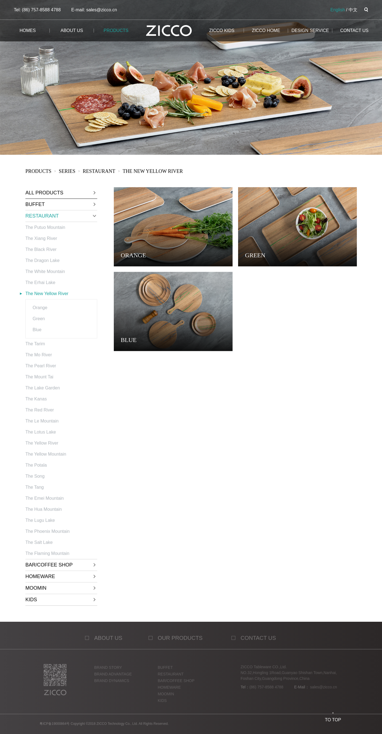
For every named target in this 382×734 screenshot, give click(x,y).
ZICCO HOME (266, 30)
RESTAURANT (99, 172)
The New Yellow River (152, 172)
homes (28, 30)
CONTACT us (354, 30)
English (337, 9)
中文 (353, 9)
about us (71, 30)
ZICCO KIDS (222, 30)
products (116, 30)
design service (310, 30)
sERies (67, 172)
